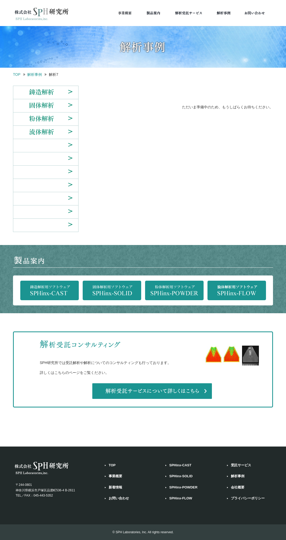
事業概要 (115, 476)
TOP (17, 74)
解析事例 (34, 74)
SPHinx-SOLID (181, 476)
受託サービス (241, 465)
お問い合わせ (119, 498)
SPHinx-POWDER (183, 487)
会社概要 (237, 487)
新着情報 (115, 487)
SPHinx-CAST (180, 465)
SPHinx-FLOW (180, 498)
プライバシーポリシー (248, 498)
